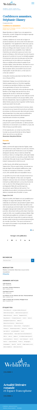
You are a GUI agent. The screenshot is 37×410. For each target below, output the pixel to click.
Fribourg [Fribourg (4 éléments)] (6, 328)
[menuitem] (32, 3)
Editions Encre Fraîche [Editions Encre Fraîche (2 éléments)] (8, 323)
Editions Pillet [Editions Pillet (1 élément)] (17, 325)
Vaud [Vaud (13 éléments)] (19, 344)
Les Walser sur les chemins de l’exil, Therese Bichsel (18, 295)
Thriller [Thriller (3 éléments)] (20, 341)
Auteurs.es (8, 284)
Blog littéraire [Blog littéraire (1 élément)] (6, 318)
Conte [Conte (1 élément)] (24, 318)
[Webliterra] (15, 3)
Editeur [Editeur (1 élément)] (19, 320)
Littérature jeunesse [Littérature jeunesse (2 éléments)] (8, 333)
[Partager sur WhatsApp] (16, 240)
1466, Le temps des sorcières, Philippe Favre (15, 299)
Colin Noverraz (7, 283)
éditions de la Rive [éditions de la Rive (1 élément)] (18, 346)
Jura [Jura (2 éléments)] (22, 331)
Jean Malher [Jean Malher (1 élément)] (6, 331)
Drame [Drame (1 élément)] (30, 318)
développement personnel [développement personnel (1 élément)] (9, 320)
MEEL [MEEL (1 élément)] (5, 336)
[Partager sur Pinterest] (20, 240)
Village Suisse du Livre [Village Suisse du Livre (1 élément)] (27, 344)
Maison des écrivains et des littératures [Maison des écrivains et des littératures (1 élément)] (23, 333)
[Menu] (32, 3)
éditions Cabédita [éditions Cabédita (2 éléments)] (7, 346)
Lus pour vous (9, 289)
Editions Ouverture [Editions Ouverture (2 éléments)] (8, 325)
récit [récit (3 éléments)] (31, 339)
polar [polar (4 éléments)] (10, 336)
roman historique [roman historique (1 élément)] (24, 339)
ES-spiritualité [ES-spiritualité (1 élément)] (26, 325)
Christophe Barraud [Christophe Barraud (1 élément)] (16, 318)
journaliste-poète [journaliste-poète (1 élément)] (15, 331)
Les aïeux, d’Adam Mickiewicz (11, 287)
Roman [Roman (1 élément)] (16, 339)
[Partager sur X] (12, 240)
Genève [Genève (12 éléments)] (24, 328)
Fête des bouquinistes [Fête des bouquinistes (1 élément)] (15, 328)
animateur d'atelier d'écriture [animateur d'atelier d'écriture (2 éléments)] (19, 310)
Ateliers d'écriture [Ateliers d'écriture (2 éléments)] (7, 315)
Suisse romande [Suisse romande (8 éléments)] (13, 341)
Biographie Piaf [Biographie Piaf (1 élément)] (23, 315)
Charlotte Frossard (8, 291)
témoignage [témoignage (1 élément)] (27, 341)
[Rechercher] (18, 260)
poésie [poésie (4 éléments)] (16, 336)
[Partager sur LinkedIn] (25, 240)
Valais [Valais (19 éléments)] (14, 344)
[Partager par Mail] (29, 240)
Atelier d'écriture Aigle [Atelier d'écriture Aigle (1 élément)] (8, 312)
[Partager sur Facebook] (7, 240)
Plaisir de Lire (7, 29)
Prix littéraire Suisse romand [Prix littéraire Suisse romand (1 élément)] (25, 336)
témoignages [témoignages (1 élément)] (6, 344)
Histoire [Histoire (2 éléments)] (30, 328)
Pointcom (15, 406)
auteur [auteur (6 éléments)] (16, 315)
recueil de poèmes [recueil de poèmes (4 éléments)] (7, 339)
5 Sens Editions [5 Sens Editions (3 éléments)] (7, 310)
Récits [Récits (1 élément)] (5, 341)
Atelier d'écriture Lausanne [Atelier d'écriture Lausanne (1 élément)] (21, 312)
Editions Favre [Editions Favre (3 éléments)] (19, 323)
